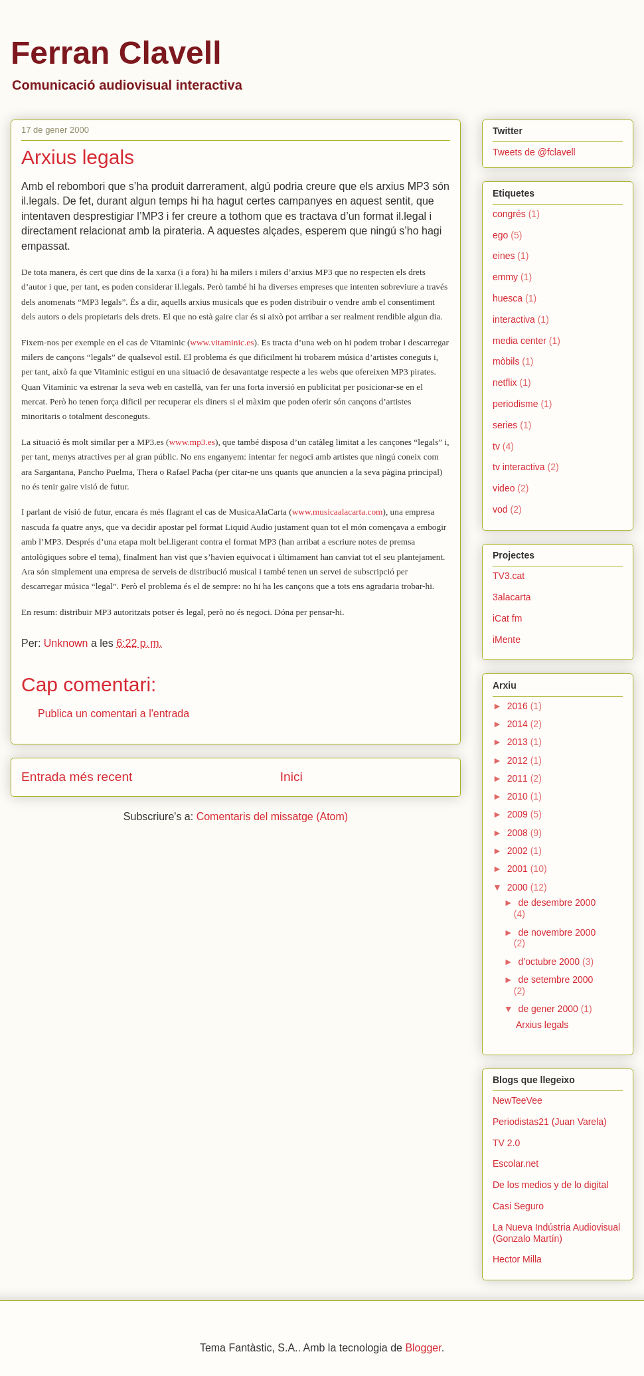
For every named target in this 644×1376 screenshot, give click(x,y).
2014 (518, 724)
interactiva (514, 319)
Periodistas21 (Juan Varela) (550, 1121)
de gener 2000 (549, 1008)
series (505, 425)
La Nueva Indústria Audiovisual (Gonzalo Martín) (556, 1233)
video (504, 488)
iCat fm (507, 618)
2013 (518, 741)
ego (500, 235)
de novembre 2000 (557, 932)
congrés (509, 214)
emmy (505, 277)
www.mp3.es (191, 442)
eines (504, 255)
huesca (508, 298)
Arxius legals (542, 1024)
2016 (518, 706)
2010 (518, 796)
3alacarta (512, 597)
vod (500, 509)
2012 (518, 760)
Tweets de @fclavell (534, 152)
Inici (291, 777)
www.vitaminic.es (222, 342)
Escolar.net (515, 1163)
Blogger (423, 1347)
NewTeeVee (517, 1100)
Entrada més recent (76, 777)
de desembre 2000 (557, 902)
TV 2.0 (506, 1143)
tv (496, 446)
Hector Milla (517, 1259)
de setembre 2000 (555, 979)
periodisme (515, 403)
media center (519, 340)
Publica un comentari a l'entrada (113, 713)
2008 (518, 832)
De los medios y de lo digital (550, 1184)
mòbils (506, 361)
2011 (518, 778)
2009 (518, 814)
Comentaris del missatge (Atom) (273, 816)
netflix (505, 382)
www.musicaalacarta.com (337, 512)
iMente (507, 639)
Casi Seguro (518, 1206)
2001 (518, 868)
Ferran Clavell (116, 52)
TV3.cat (508, 575)
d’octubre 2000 (550, 961)
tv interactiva (519, 467)
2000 (518, 887)
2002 (518, 850)
